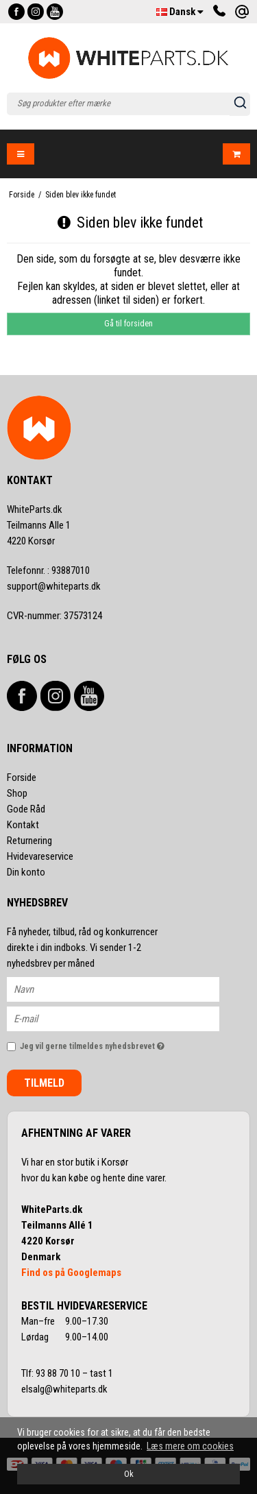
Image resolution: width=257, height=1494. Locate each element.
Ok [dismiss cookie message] (129, 1474)
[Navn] (125, 988)
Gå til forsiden (128, 323)
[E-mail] (125, 1017)
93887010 (48, 570)
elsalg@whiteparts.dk (65, 1389)
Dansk (180, 11)
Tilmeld (44, 1082)
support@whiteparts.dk (54, 586)
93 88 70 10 (59, 1373)
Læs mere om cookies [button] (190, 1446)
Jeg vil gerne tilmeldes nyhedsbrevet (105, 1044)
